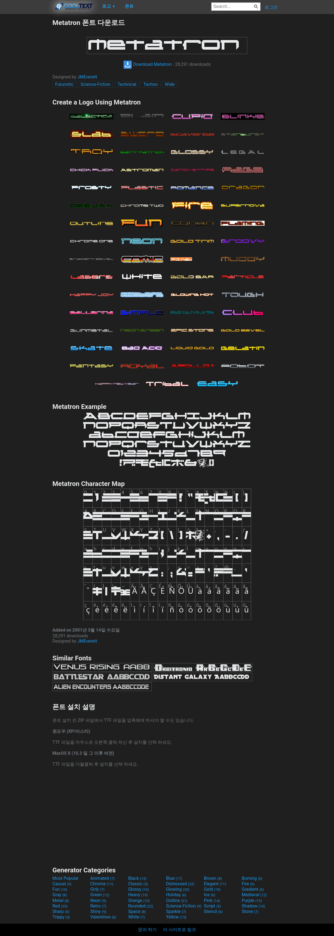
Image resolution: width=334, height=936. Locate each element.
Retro (98, 906)
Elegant (215, 883)
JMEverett (87, 77)
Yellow (176, 917)
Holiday (176, 894)
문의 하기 (147, 929)
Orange (139, 900)
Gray (59, 894)
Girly (97, 889)
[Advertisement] (26, 100)
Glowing (177, 889)
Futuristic (64, 84)
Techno (150, 84)
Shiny (98, 911)
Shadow (253, 906)
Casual (61, 883)
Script (212, 906)
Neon (98, 900)
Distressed (180, 883)
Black (137, 878)
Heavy (138, 894)
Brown (213, 878)
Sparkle (176, 911)
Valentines (103, 917)
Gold (212, 889)
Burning (252, 878)
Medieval (254, 894)
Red (60, 906)
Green (100, 894)
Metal (60, 900)
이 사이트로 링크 (179, 929)
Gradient (253, 889)
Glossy (138, 889)
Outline (176, 900)
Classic (138, 883)
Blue (174, 878)
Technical (126, 84)
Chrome (101, 883)
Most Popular (65, 878)
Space (137, 911)
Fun (59, 889)
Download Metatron (147, 64)
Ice (209, 894)
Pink (212, 900)
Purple (252, 900)
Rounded (140, 906)
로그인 (271, 7)
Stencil (213, 911)
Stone (250, 911)
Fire (248, 883)
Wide (170, 84)
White (136, 917)
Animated (102, 878)
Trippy (61, 917)
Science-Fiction (96, 84)
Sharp (60, 911)
